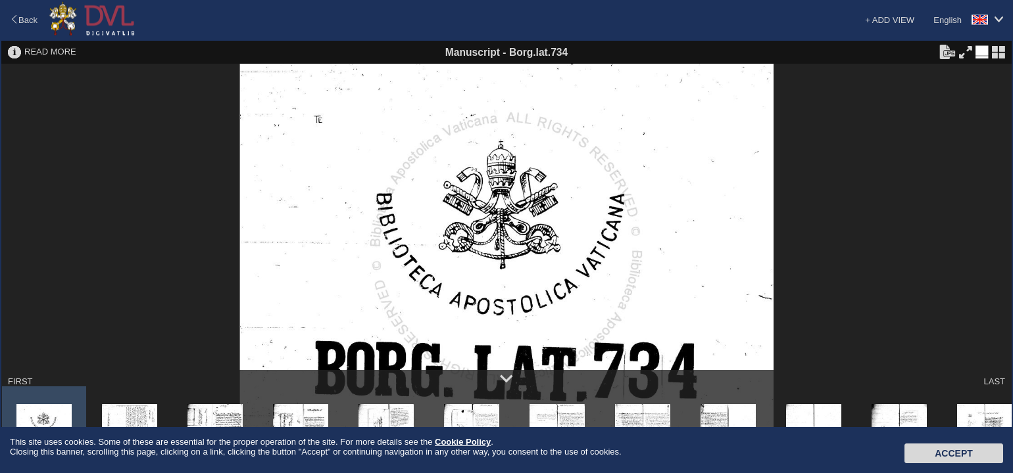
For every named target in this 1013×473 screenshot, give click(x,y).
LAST (994, 381)
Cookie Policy (463, 442)
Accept (954, 453)
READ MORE (50, 51)
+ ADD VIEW (889, 20)
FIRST (20, 381)
